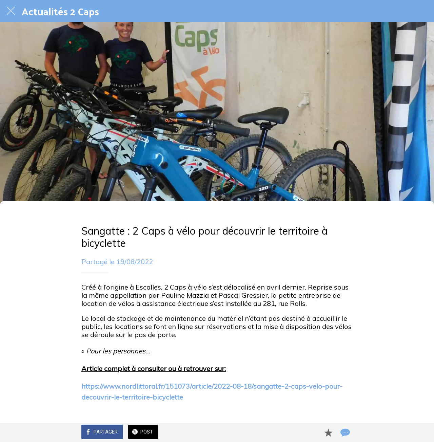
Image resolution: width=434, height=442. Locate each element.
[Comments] (344, 432)
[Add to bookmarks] (328, 432)
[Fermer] (11, 11)
